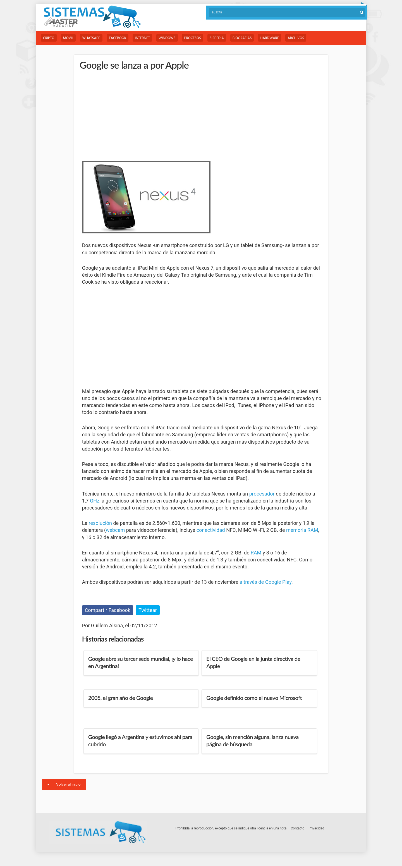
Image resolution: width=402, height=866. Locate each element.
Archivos (296, 38)
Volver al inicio (64, 784)
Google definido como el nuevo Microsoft (254, 697)
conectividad (211, 530)
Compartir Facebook (107, 610)
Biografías (242, 38)
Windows (167, 38)
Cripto (48, 38)
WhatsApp (91, 38)
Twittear (147, 610)
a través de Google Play (265, 582)
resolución (100, 523)
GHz (94, 501)
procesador (262, 494)
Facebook (117, 38)
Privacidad (316, 828)
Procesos (192, 38)
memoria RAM (302, 530)
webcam (115, 530)
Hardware (269, 38)
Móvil (68, 38)
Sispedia (217, 38)
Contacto (298, 828)
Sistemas (92, 17)
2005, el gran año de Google (120, 697)
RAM (256, 553)
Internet (142, 38)
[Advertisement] (124, 114)
